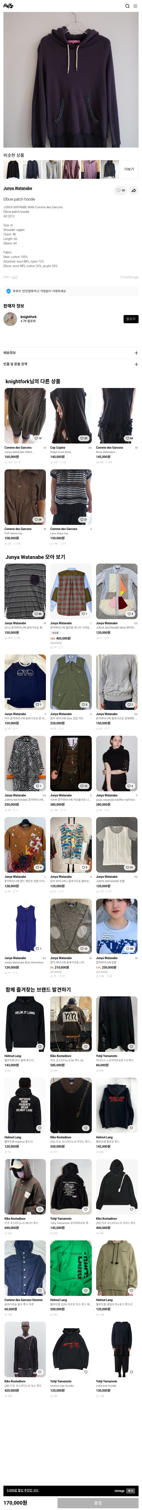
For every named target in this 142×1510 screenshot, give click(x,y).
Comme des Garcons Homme (23, 1300)
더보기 (129, 169)
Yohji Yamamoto (106, 1056)
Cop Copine (57, 447)
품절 (98, 1503)
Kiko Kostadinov (60, 1056)
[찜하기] (120, 190)
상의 (15, 277)
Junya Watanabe (17, 188)
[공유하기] (133, 190)
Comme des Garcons (18, 447)
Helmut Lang (13, 1056)
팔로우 (131, 319)
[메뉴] (135, 6)
